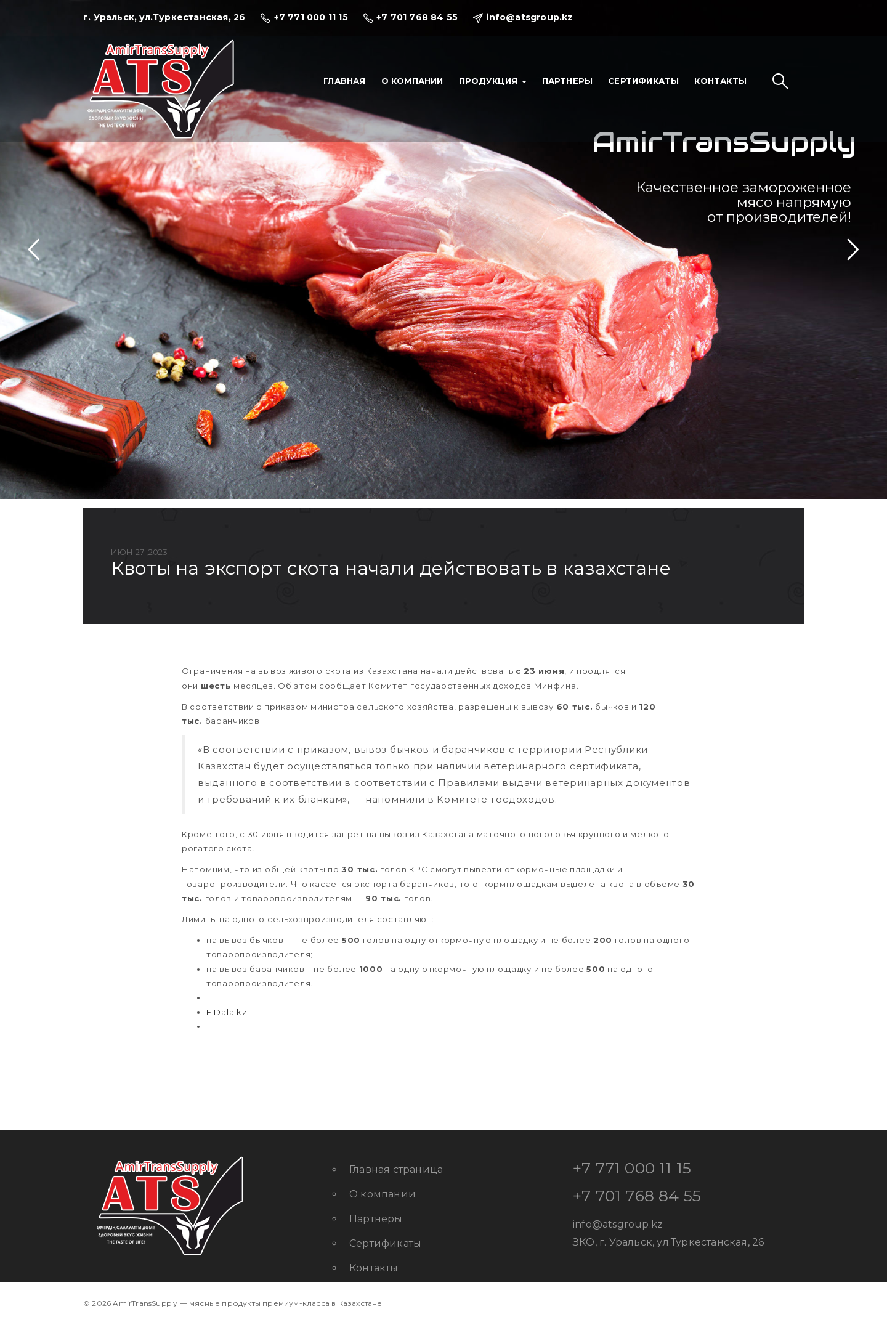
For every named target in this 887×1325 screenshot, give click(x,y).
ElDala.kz (226, 1012)
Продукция (493, 81)
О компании (412, 81)
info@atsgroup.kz (618, 1224)
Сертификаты (643, 81)
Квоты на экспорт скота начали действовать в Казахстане (391, 568)
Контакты (720, 81)
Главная (344, 81)
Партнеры (567, 81)
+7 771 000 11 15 (632, 1168)
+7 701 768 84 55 (637, 1195)
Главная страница (396, 1169)
